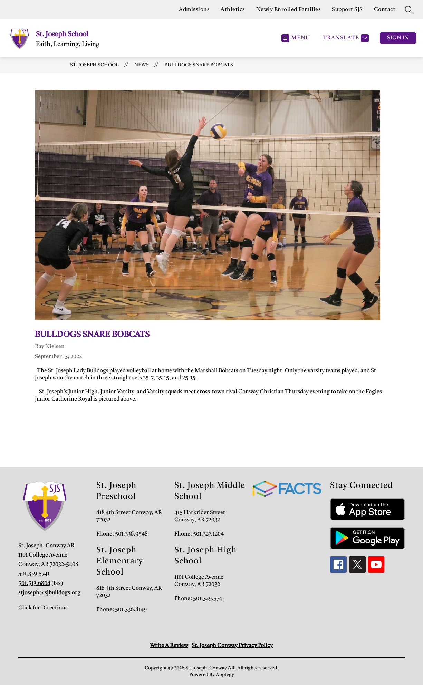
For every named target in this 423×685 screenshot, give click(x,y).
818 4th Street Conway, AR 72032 (129, 516)
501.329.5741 (33, 574)
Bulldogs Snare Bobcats (198, 64)
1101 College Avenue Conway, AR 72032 (198, 581)
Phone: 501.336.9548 (122, 534)
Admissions (194, 9)
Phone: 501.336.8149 (121, 609)
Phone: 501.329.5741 (199, 598)
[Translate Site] (345, 38)
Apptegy (225, 674)
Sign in (398, 38)
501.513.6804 (34, 583)
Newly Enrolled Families (288, 9)
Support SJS (347, 9)
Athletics (233, 9)
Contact (385, 9)
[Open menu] (295, 38)
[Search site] (409, 10)
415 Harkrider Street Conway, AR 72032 (199, 516)
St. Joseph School (94, 64)
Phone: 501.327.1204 (199, 534)
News (141, 64)
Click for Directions (43, 608)
